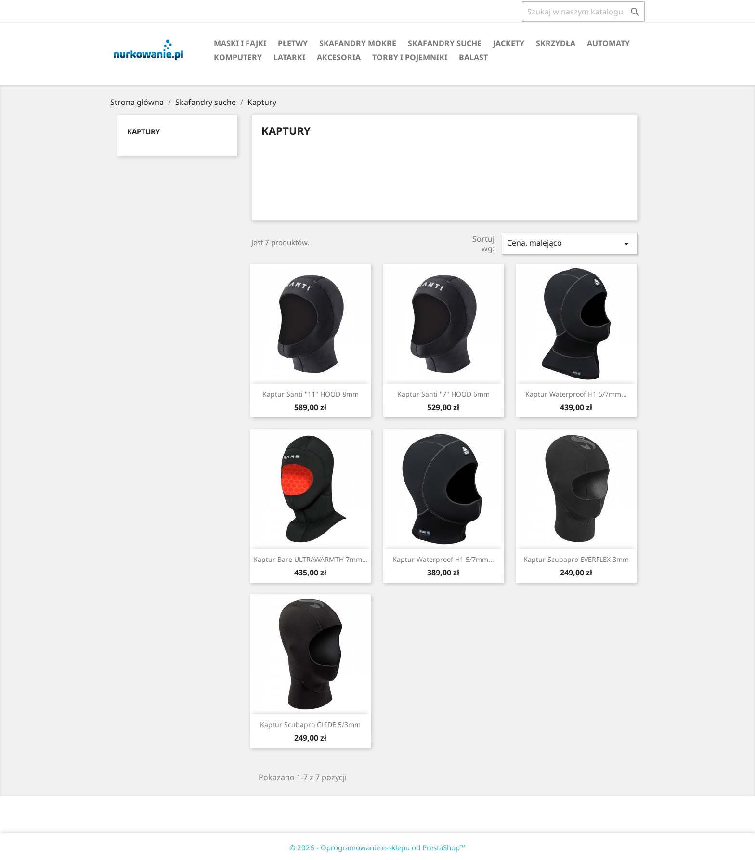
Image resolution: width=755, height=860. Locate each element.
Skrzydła (555, 43)
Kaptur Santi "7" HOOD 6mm (443, 394)
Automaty (608, 43)
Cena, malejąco (569, 243)
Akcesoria (339, 57)
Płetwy (293, 43)
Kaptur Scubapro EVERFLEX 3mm (576, 559)
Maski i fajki (240, 43)
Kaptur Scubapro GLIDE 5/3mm (310, 724)
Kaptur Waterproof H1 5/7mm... (576, 394)
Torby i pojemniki (409, 57)
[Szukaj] (583, 11)
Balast (473, 57)
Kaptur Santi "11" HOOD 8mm (310, 394)
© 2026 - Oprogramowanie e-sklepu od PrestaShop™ (377, 847)
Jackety (508, 43)
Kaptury (143, 131)
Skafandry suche (445, 43)
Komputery (238, 57)
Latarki (289, 57)
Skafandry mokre (357, 43)
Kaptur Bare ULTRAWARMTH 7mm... (310, 559)
